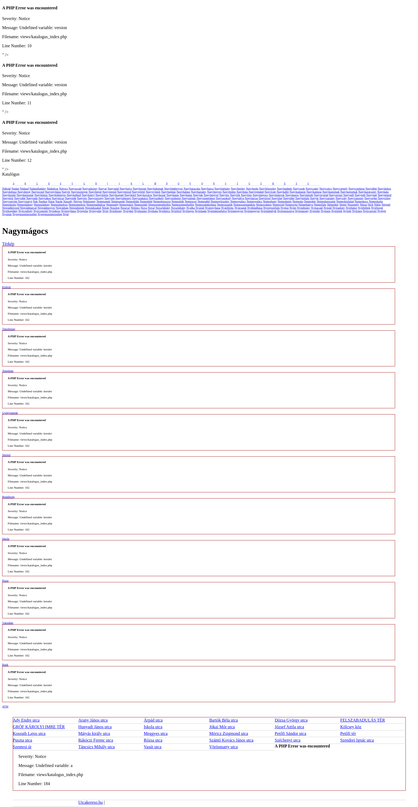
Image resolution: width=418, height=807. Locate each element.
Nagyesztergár (79, 191)
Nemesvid (278, 204)
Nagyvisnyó (25, 201)
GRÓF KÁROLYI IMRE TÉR (39, 727)
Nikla (377, 204)
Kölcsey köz (350, 727)
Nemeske (297, 201)
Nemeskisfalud (345, 201)
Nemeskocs (361, 201)
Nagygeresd (109, 191)
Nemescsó (191, 201)
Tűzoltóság (8, 328)
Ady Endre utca (26, 720)
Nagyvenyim (9, 201)
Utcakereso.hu (90, 802)
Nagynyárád (321, 194)
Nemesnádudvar (95, 204)
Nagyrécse (58, 198)
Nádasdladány (37, 188)
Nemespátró (126, 204)
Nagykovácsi (144, 194)
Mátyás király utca (94, 733)
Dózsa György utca (291, 720)
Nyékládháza (254, 207)
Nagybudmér (284, 188)
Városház (7, 622)
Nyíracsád (317, 207)
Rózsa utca (153, 740)
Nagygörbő (138, 191)
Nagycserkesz (356, 188)
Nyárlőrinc (227, 207)
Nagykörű (130, 194)
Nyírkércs (164, 210)
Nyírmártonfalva (217, 210)
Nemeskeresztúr (326, 201)
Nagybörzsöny (267, 188)
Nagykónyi (88, 194)
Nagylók (235, 194)
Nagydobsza (9, 191)
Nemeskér (310, 201)
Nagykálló (283, 191)
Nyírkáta (153, 210)
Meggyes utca (155, 733)
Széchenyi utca (287, 740)
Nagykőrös (101, 194)
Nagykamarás (298, 191)
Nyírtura (357, 210)
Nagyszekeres (173, 198)
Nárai (51, 201)
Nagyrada (32, 198)
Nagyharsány (198, 191)
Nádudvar (52, 188)
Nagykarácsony (367, 191)
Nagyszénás (189, 198)
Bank (5, 664)
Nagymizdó (306, 194)
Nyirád (328, 207)
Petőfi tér (348, 733)
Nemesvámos (264, 204)
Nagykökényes (57, 194)
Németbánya (305, 204)
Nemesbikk (132, 201)
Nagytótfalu (302, 198)
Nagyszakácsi (140, 198)
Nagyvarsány (327, 198)
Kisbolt (6, 286)
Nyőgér (381, 210)
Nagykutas (172, 194)
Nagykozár (159, 194)
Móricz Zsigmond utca (228, 733)
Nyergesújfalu (271, 207)
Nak (35, 201)
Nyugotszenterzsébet (25, 214)
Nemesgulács (238, 201)
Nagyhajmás (168, 191)
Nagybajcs (126, 188)
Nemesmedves (59, 204)
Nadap (15, 188)
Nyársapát (241, 207)
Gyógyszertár (10, 412)
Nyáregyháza (212, 207)
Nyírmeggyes (235, 210)
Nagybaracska (192, 188)
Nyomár (7, 214)
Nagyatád (113, 188)
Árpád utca (153, 720)
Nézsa (363, 204)
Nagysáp (109, 198)
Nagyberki (252, 188)
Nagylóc (224, 194)
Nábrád (6, 188)
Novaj (151, 207)
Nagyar (102, 188)
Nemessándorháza (205, 204)
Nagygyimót (153, 191)
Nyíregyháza (68, 210)
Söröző (6, 454)
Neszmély (353, 204)
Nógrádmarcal (28, 207)
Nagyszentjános (205, 198)
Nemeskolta (376, 201)
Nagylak (198, 194)
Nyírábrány (303, 207)
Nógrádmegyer (46, 207)
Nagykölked (74, 194)
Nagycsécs (325, 188)
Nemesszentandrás (244, 204)
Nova (143, 207)
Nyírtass (326, 210)
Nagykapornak (331, 191)
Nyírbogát (377, 207)
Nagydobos (384, 188)
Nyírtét (347, 210)
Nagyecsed (37, 191)
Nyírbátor (351, 207)
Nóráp (105, 207)
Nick (370, 204)
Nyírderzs (54, 210)
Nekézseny (89, 201)
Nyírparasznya (285, 210)
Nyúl (66, 214)
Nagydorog (24, 191)
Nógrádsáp (62, 207)
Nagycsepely (340, 188)
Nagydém (371, 188)
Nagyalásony (89, 188)
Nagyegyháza (53, 191)
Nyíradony (338, 207)
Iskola (5, 538)
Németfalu (320, 204)
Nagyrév (82, 198)
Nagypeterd (384, 194)
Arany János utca (93, 720)
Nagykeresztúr (25, 194)
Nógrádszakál (93, 207)
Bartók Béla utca (223, 720)
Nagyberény (238, 188)
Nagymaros (292, 194)
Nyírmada (201, 210)
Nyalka (190, 207)
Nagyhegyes (214, 191)
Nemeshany (270, 201)
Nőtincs (135, 207)
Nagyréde (71, 198)
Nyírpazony (302, 210)
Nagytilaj (276, 198)
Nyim (293, 207)
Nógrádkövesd (10, 207)
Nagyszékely (156, 198)
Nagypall (371, 194)
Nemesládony (25, 204)
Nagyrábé (20, 198)
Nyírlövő (176, 210)
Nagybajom (139, 188)
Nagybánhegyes (173, 188)
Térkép (8, 244)
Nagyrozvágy (96, 198)
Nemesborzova (162, 201)
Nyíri (105, 210)
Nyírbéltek (364, 207)
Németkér (333, 204)
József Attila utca (289, 727)
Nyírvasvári (370, 210)
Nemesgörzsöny (220, 201)
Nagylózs (246, 194)
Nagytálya (238, 198)
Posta (5, 580)
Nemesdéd (204, 201)
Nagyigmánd (256, 191)
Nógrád (385, 204)
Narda (59, 201)
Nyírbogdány (10, 210)
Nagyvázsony (356, 198)
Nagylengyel (211, 194)
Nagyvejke (370, 198)
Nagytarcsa (251, 198)
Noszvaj (125, 207)
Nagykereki (9, 194)
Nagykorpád (116, 194)
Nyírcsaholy (25, 210)
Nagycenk (299, 188)
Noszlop (115, 207)
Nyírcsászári (40, 210)
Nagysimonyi (123, 198)
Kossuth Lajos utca (29, 733)
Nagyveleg (384, 198)
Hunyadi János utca (95, 727)
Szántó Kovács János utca (231, 740)
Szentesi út (22, 747)
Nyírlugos (188, 210)
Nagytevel (265, 198)
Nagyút (314, 198)
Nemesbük (177, 201)
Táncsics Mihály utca (96, 747)
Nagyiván (270, 191)
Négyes (77, 201)
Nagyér (66, 191)
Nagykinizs (41, 194)
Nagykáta (382, 191)
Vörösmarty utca (223, 747)
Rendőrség (8, 496)
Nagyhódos (229, 191)
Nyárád (200, 207)
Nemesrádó (140, 204)
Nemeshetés (285, 201)
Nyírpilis (315, 210)
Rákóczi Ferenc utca (95, 740)
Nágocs (63, 188)
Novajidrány (163, 207)
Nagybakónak (155, 188)
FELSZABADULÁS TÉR (362, 720)
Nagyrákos (44, 198)
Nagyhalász (183, 191)
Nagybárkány (222, 188)
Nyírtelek (337, 210)
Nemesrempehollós (159, 204)
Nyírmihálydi (268, 210)
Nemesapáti (103, 201)
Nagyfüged (95, 191)
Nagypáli (348, 194)
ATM (5, 706)
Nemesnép (112, 204)
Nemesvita (291, 204)
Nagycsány (312, 188)
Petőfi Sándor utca (290, 733)
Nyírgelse (82, 210)
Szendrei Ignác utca (357, 740)
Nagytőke (289, 198)
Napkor (43, 201)
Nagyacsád (75, 188)
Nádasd (24, 188)
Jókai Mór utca (222, 727)
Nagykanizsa (313, 191)
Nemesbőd (146, 201)
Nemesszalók (225, 204)
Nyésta (284, 207)
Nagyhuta (242, 191)
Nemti (343, 204)
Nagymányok (276, 194)
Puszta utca (22, 740)
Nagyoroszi (336, 194)
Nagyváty (341, 198)
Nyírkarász (140, 210)
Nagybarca (207, 188)
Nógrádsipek (76, 207)
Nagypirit (7, 198)
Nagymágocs (260, 194)
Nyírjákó (128, 210)
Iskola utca (153, 727)
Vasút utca (152, 747)
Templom (7, 370)
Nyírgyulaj (95, 210)
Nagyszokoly (223, 198)
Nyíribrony (115, 210)
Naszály (68, 201)
